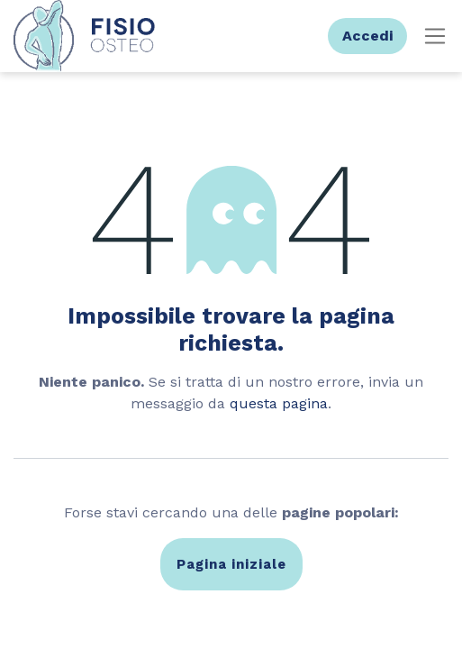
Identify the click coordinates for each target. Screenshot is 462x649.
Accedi (367, 35)
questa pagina (279, 403)
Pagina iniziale (231, 564)
